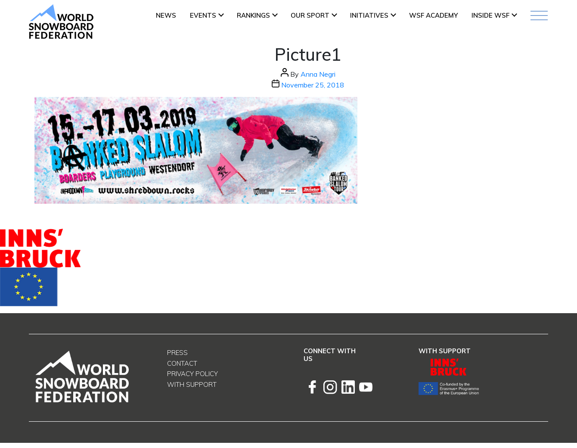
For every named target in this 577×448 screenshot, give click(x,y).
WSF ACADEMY (433, 15)
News (166, 15)
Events (203, 15)
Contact (182, 363)
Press (177, 352)
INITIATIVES (369, 15)
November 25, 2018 (312, 85)
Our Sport (310, 15)
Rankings (253, 15)
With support (192, 384)
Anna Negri (318, 74)
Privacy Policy (192, 374)
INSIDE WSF (490, 15)
